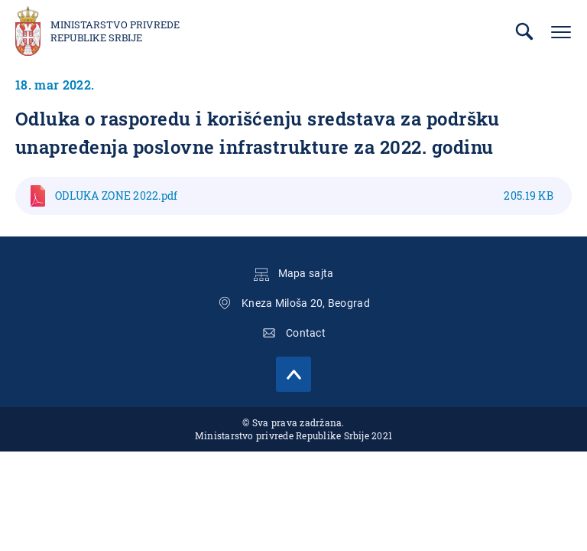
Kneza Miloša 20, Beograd (306, 303)
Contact (306, 333)
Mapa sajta (306, 273)
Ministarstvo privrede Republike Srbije (115, 31)
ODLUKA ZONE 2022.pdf (304, 195)
